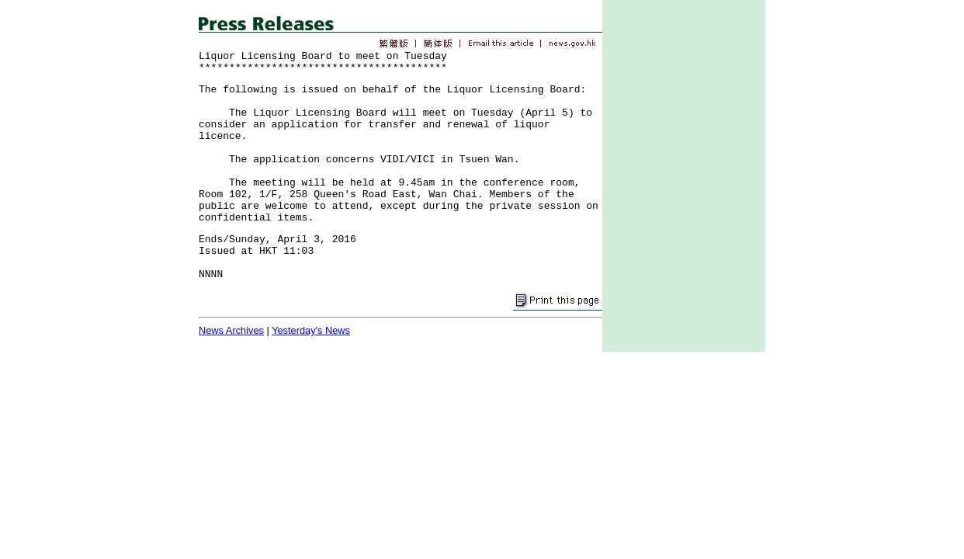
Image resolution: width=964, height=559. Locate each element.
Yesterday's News (311, 330)
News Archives (231, 330)
